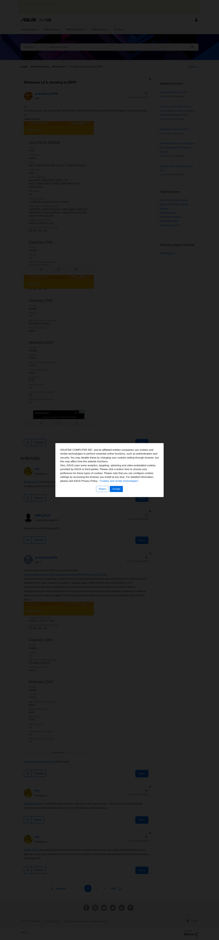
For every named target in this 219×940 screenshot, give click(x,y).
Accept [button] (116, 488)
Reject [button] (102, 488)
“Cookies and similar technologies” (119, 481)
